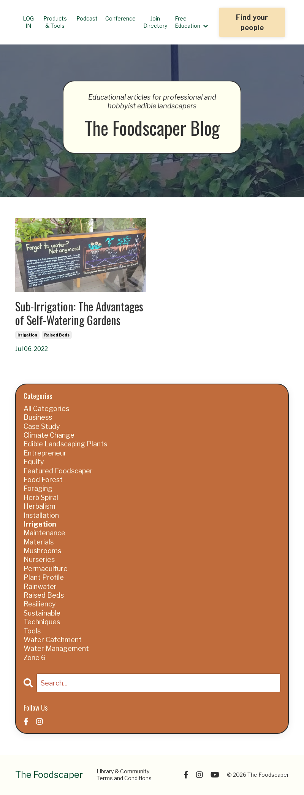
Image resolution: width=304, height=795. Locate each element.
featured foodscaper (58, 471)
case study (42, 426)
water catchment (53, 640)
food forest (43, 480)
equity (34, 462)
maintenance (44, 533)
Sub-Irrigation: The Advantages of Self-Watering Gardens (79, 313)
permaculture (46, 569)
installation (41, 515)
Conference (120, 18)
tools (32, 631)
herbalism (39, 506)
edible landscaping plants (65, 444)
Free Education (191, 22)
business (38, 417)
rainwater (40, 586)
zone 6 (35, 658)
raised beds (57, 335)
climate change (49, 435)
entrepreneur (45, 453)
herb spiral (41, 497)
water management (56, 648)
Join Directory (155, 22)
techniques (42, 622)
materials (39, 542)
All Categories (46, 409)
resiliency (40, 604)
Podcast (87, 18)
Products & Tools (55, 22)
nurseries (39, 559)
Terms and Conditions (124, 778)
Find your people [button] (252, 22)
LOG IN (28, 22)
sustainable (42, 613)
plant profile (44, 577)
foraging (38, 488)
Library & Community (123, 771)
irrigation (27, 335)
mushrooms (42, 551)
